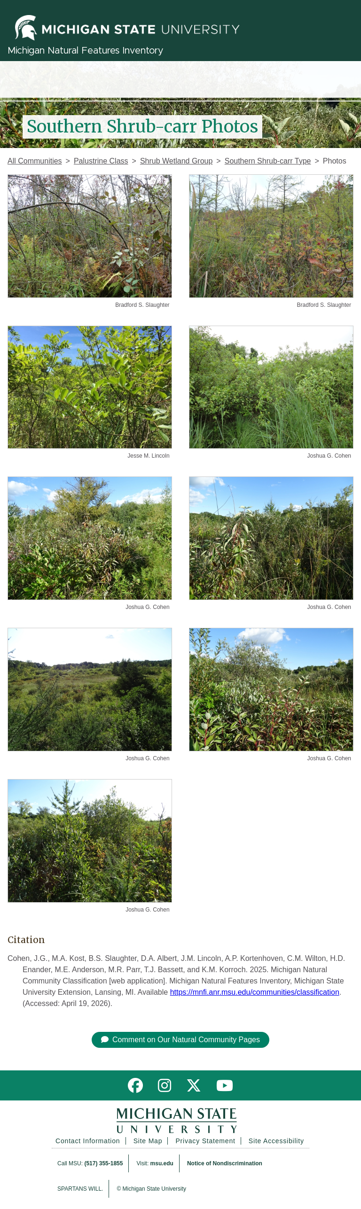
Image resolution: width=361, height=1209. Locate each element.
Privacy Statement (205, 1141)
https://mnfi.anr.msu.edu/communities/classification (254, 992)
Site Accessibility (276, 1141)
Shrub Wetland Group (176, 161)
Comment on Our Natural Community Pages (180, 1040)
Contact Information (87, 1141)
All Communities (35, 161)
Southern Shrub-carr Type (268, 161)
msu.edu (161, 1163)
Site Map (148, 1141)
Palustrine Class (101, 161)
